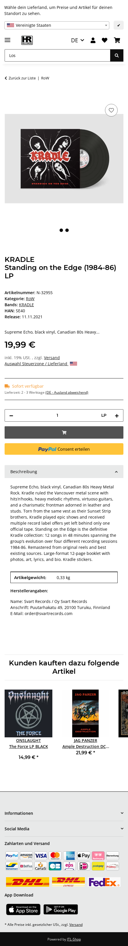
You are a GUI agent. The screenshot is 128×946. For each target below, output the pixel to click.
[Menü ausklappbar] (7, 37)
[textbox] (57, 25)
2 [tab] (67, 230)
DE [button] (74, 40)
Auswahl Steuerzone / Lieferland (41, 363)
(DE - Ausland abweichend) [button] (66, 392)
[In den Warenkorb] (9, 96)
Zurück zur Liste (22, 78)
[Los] (57, 55)
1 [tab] (61, 230)
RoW (30, 298)
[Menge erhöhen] (116, 415)
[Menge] (57, 415)
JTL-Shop (74, 939)
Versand (52, 357)
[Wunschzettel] (104, 40)
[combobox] (56, 25)
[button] (93, 40)
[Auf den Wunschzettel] (111, 110)
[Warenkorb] (117, 40)
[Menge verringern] (11, 415)
